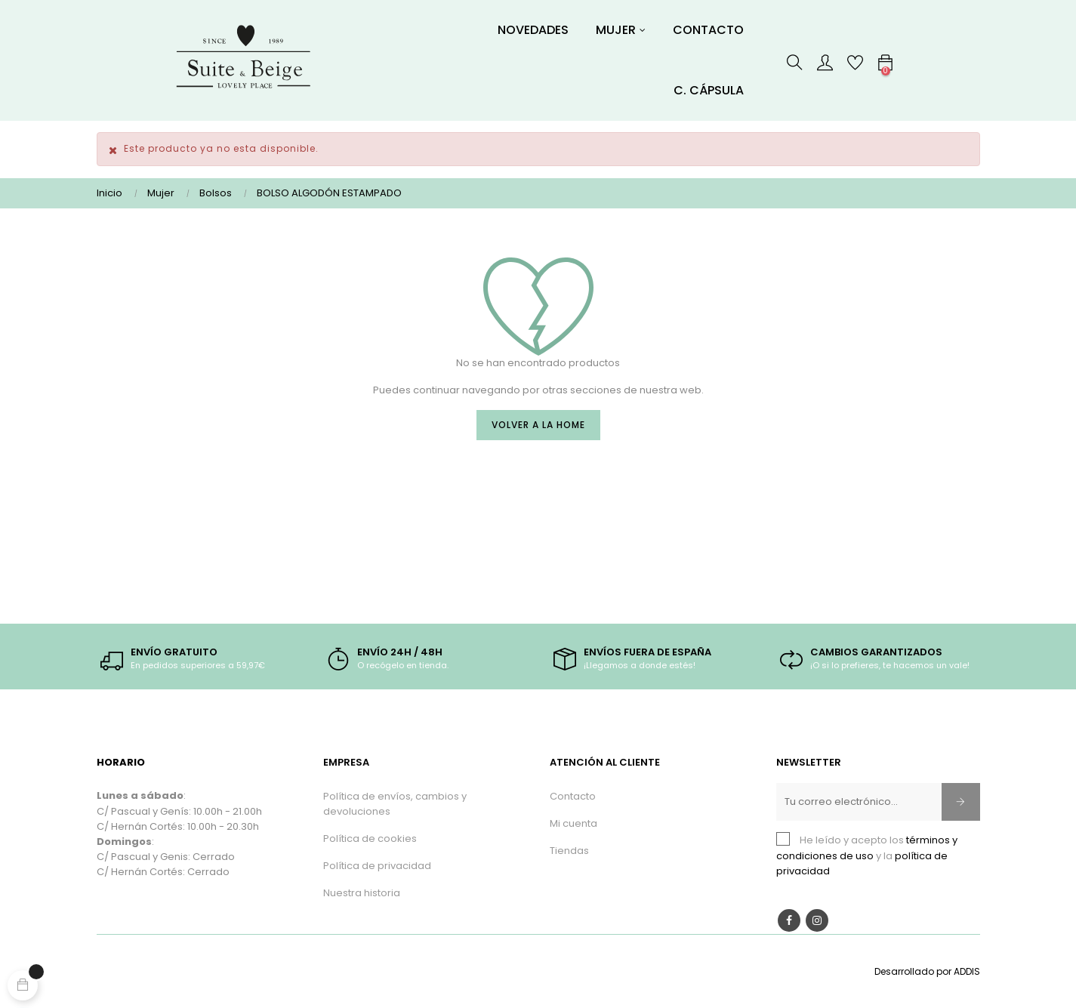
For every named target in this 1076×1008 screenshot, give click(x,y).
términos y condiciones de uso (866, 847)
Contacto (573, 796)
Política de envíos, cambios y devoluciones (395, 803)
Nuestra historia (361, 893)
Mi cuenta (573, 823)
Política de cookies (370, 838)
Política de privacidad (377, 865)
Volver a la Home (538, 424)
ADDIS (967, 971)
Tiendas (569, 850)
